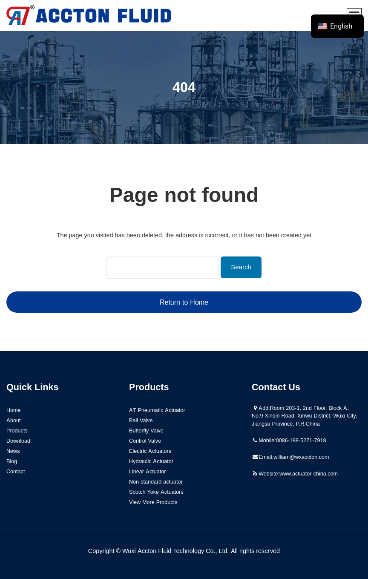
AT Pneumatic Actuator (157, 410)
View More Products (153, 502)
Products (17, 430)
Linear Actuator (147, 471)
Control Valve (145, 441)
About (13, 420)
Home (13, 410)
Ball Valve (141, 420)
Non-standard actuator (156, 481)
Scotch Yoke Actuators (156, 492)
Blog (11, 461)
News (13, 451)
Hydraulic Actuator (151, 461)
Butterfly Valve (146, 430)
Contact (15, 471)
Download (18, 441)
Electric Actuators (150, 451)
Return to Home (184, 302)
